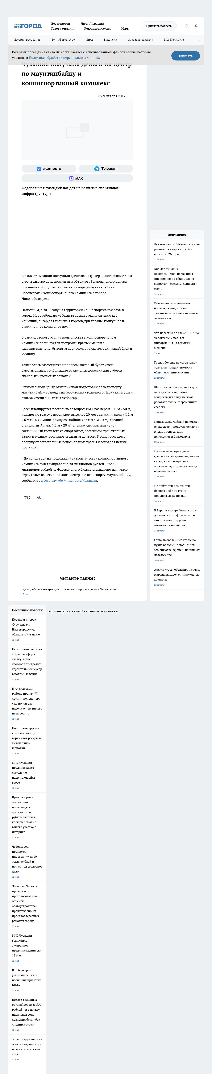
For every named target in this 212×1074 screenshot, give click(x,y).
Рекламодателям (97, 28)
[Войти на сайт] (196, 26)
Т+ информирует (63, 39)
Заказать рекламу (140, 39)
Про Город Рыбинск (82, 916)
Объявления (14, 945)
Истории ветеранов (27, 39)
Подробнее (163, 1009)
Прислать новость (159, 26)
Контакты (109, 940)
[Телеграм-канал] (105, 169)
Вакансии (110, 39)
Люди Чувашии (92, 23)
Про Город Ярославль (19, 916)
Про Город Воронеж (115, 911)
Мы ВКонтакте (174, 39)
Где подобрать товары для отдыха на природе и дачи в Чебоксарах (77, 592)
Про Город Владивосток (53, 926)
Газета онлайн (62, 28)
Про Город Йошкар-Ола (85, 911)
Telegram (13, 940)
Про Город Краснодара (84, 926)
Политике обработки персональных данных (64, 57)
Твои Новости (47, 911)
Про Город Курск (49, 916)
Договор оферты (65, 945)
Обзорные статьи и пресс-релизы (122, 945)
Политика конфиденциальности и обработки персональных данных (44, 1015)
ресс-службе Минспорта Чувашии (70, 480)
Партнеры (109, 950)
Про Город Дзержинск (20, 926)
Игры (125, 28)
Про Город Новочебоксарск (23, 911)
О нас (59, 940)
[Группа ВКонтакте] (49, 169)
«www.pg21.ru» (34, 958)
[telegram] (40, 497)
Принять (186, 56)
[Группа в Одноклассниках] (181, 917)
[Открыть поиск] (186, 26)
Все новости (60, 23)
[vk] (27, 497)
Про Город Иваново (146, 911)
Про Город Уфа (112, 916)
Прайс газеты (15, 950)
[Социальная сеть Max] (77, 178)
